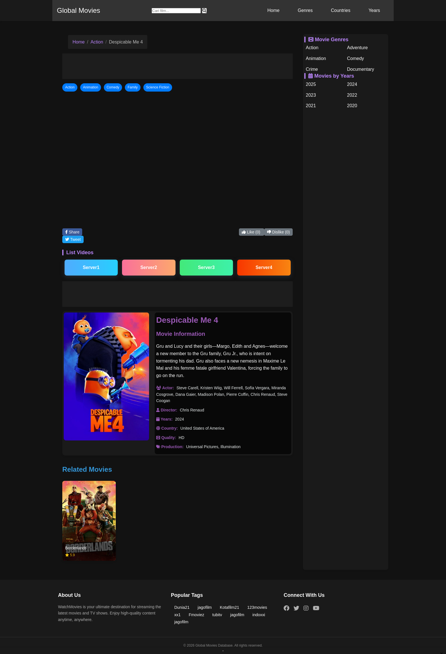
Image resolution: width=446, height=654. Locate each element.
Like (251, 232)
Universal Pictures (202, 446)
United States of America (202, 428)
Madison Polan (211, 394)
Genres (305, 10)
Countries (340, 10)
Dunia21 (182, 607)
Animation (316, 58)
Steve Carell (187, 388)
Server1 (91, 267)
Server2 (148, 267)
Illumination (230, 446)
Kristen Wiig (211, 388)
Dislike (278, 232)
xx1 (177, 614)
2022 (352, 95)
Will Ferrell (233, 388)
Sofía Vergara (257, 388)
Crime (312, 69)
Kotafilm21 (229, 607)
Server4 (263, 267)
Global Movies (78, 10)
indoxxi (258, 614)
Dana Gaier (185, 394)
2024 (179, 419)
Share (72, 232)
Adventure (357, 47)
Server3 (206, 267)
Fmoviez (196, 614)
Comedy (355, 58)
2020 (352, 105)
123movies (257, 607)
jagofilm (205, 607)
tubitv (217, 614)
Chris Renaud (263, 394)
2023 (311, 95)
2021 (311, 105)
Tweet (73, 239)
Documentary (360, 69)
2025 (311, 84)
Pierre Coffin (237, 394)
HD (181, 437)
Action (96, 42)
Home (273, 10)
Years (374, 10)
